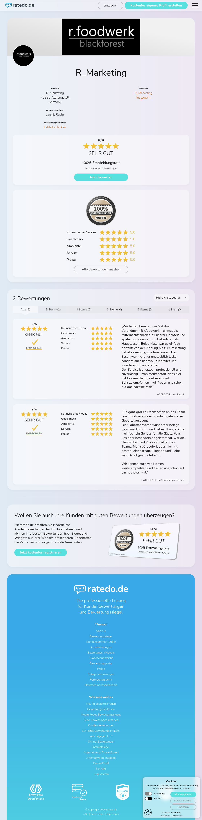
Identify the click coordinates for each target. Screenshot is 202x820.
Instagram (143, 97)
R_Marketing (143, 93)
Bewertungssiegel (101, 636)
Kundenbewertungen (101, 725)
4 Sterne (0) (83, 310)
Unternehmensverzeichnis (101, 685)
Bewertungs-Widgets (101, 653)
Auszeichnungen (101, 647)
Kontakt (101, 769)
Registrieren (101, 774)
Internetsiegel (101, 747)
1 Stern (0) (175, 310)
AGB (85, 814)
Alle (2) (25, 310)
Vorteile (101, 631)
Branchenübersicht (101, 658)
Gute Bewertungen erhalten (101, 720)
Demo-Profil (101, 763)
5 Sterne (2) (53, 310)
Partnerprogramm (101, 680)
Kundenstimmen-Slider (101, 642)
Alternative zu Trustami (101, 758)
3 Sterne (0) (114, 310)
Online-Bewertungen (101, 742)
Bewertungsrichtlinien (101, 709)
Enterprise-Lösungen (101, 674)
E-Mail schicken (55, 127)
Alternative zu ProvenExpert (101, 752)
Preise (101, 669)
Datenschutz (97, 814)
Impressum (112, 814)
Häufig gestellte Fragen (101, 704)
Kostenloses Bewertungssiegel (101, 715)
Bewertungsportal (101, 663)
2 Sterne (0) (145, 310)
